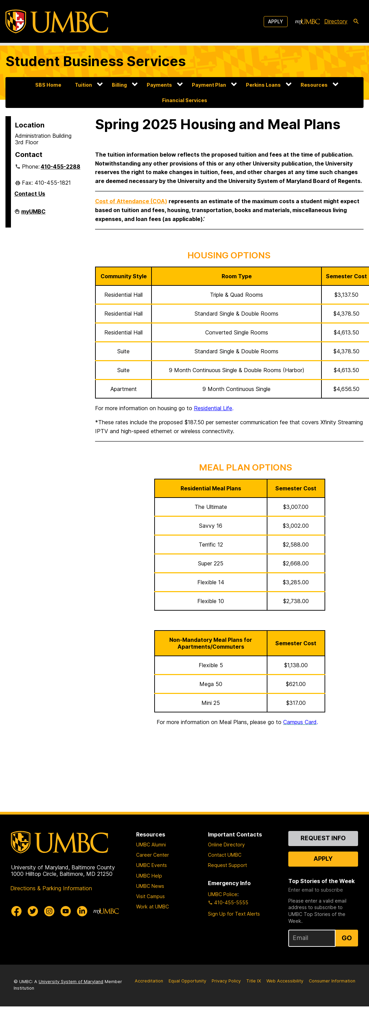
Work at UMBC (152, 906)
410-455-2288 (60, 166)
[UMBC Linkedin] (82, 911)
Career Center (152, 855)
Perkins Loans (263, 85)
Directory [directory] (336, 21)
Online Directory (226, 844)
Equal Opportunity (187, 980)
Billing (119, 85)
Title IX (253, 980)
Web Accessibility (284, 980)
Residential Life (213, 408)
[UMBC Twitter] (32, 911)
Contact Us (29, 193)
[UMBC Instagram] (49, 911)
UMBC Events (151, 865)
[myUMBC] (307, 21)
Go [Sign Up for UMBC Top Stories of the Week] (347, 938)
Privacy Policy (226, 980)
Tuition (83, 85)
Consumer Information (332, 980)
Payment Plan (209, 85)
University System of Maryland (71, 981)
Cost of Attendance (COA (130, 201)
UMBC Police (222, 894)
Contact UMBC (224, 855)
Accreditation (149, 980)
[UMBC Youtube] (65, 911)
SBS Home (48, 85)
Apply (275, 21)
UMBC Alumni (151, 844)
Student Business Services (95, 61)
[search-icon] (356, 21)
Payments (159, 85)
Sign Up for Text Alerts (234, 914)
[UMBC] (57, 21)
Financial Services (184, 100)
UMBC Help (149, 876)
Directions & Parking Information (51, 888)
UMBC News (150, 886)
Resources (314, 85)
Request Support (227, 865)
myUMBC (33, 214)
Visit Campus (150, 896)
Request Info (323, 838)
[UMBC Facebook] (16, 911)
